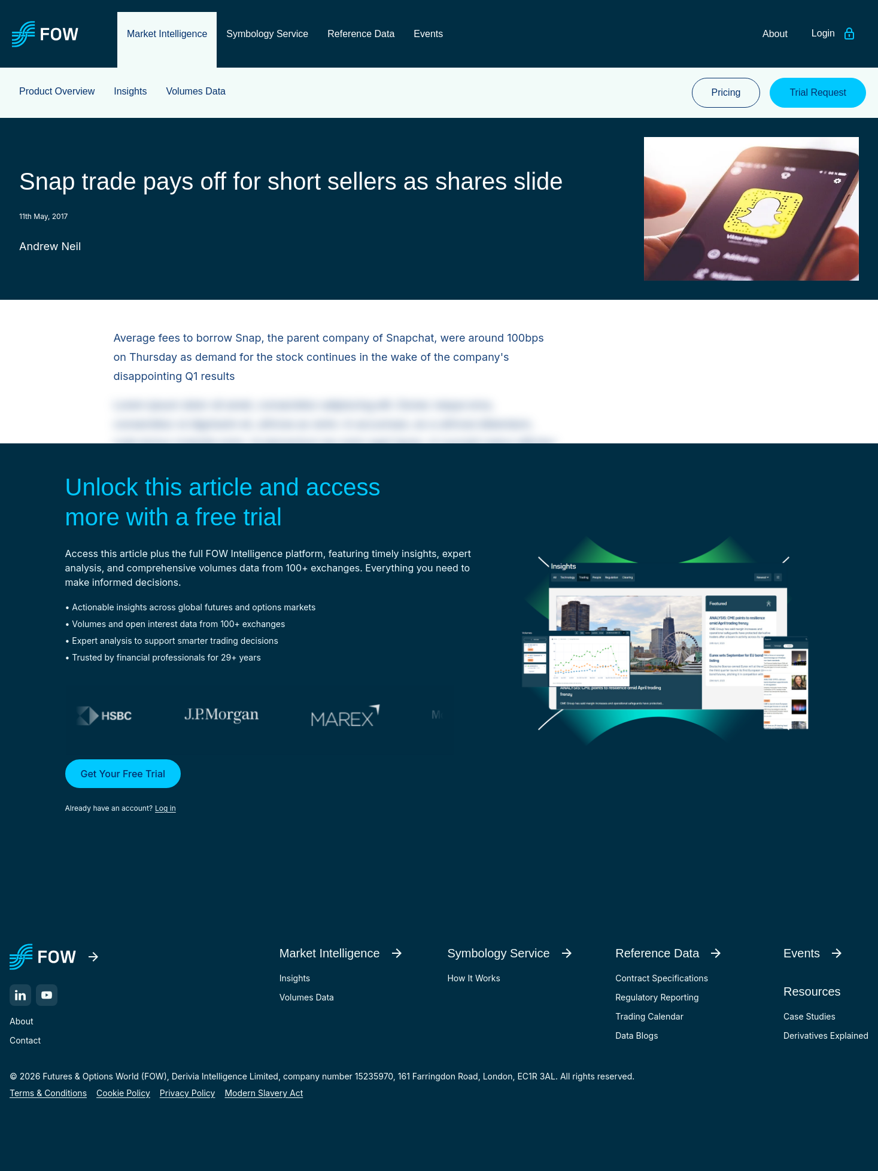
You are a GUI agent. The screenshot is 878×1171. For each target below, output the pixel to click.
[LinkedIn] (20, 995)
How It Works (473, 978)
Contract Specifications (661, 978)
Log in (165, 808)
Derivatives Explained (825, 1035)
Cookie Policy (123, 1093)
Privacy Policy (187, 1093)
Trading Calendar (649, 1016)
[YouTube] (46, 995)
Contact (25, 1040)
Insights (295, 978)
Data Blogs (636, 1035)
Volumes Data (306, 997)
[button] (275, 786)
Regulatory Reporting (656, 997)
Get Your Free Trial (123, 774)
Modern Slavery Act (263, 1093)
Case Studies (809, 1016)
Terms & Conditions (48, 1093)
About (21, 1021)
